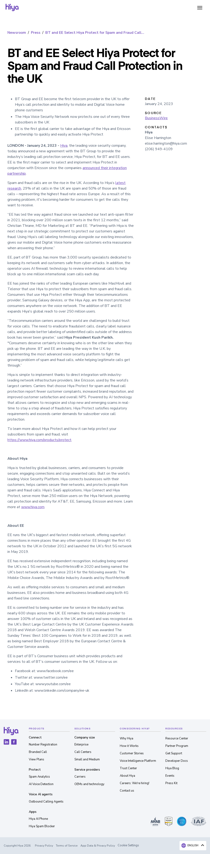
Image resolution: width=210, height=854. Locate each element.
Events (169, 776)
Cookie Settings (128, 845)
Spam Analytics (39, 777)
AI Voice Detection (41, 784)
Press (35, 32)
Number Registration (43, 744)
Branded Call (38, 752)
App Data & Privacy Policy (97, 845)
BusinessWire (156, 118)
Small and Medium (87, 759)
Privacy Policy (44, 845)
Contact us (127, 791)
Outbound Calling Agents (46, 802)
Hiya (63, 145)
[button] (199, 7)
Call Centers (82, 752)
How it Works (129, 746)
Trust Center (128, 768)
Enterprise (81, 744)
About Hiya (127, 776)
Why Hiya (126, 738)
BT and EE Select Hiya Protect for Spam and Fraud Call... (94, 32)
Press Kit (171, 783)
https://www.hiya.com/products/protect (39, 439)
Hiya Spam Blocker (42, 826)
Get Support (173, 753)
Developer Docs (176, 761)
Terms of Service (67, 845)
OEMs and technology (89, 784)
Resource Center (176, 738)
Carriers (80, 777)
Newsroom (16, 32)
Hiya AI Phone (38, 819)
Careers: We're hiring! (134, 783)
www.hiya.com (32, 507)
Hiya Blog (172, 768)
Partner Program (176, 746)
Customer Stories (132, 753)
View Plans (36, 759)
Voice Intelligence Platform (138, 761)
